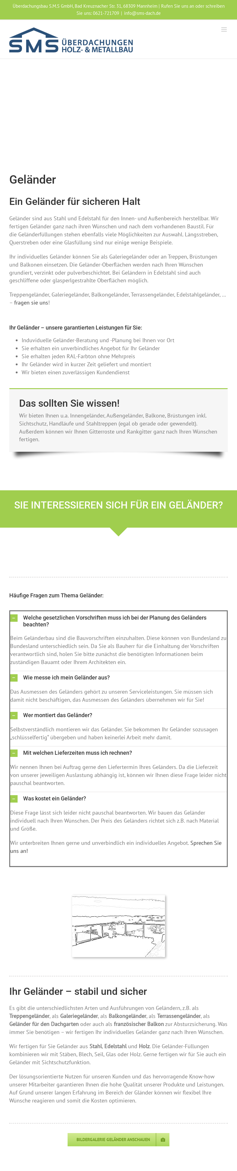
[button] (118, 621)
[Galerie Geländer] (118, 1139)
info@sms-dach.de (142, 13)
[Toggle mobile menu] (224, 29)
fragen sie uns (31, 302)
